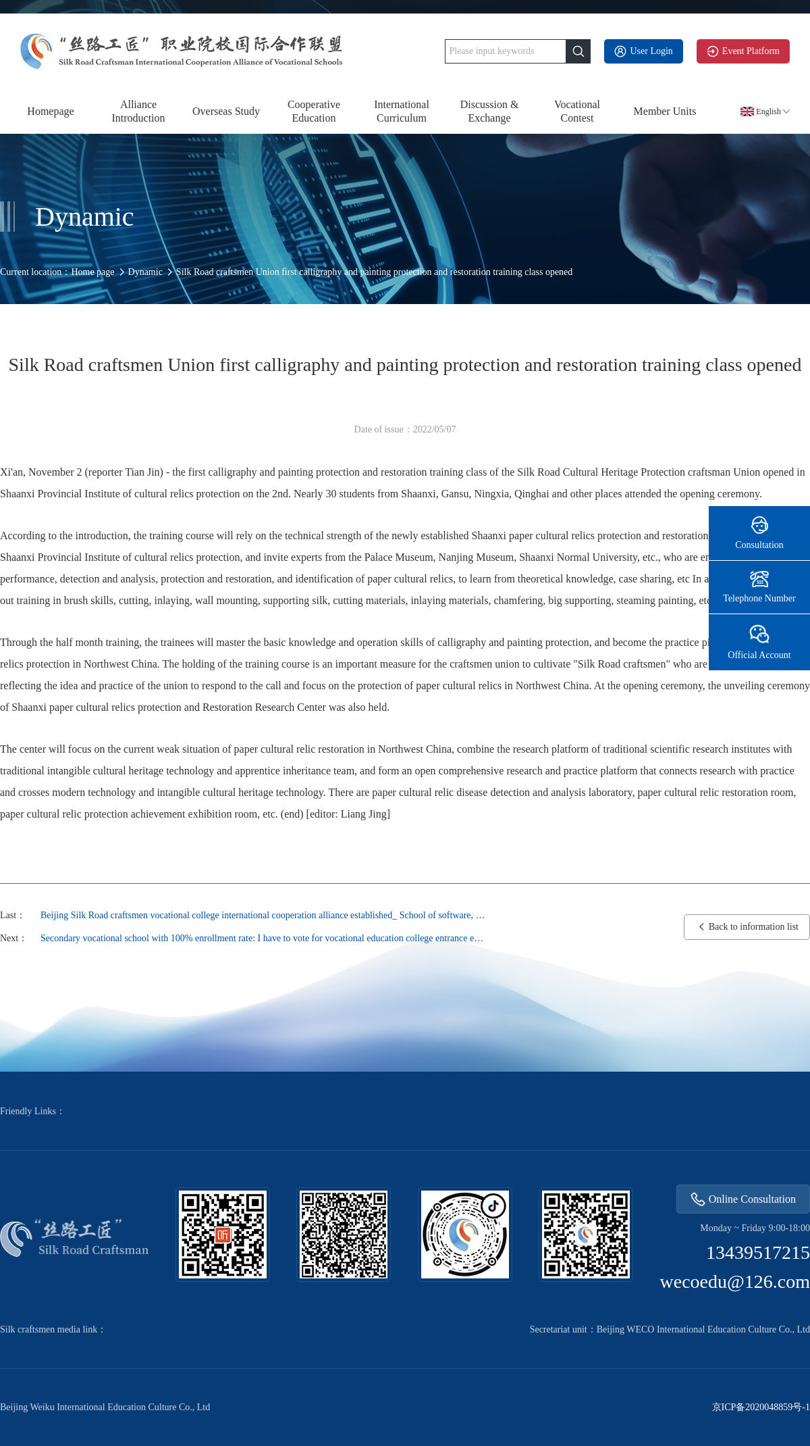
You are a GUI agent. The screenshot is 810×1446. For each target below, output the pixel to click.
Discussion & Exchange (489, 111)
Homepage (50, 111)
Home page (92, 272)
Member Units (665, 111)
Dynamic (145, 272)
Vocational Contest (577, 111)
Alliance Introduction (138, 111)
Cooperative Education (314, 111)
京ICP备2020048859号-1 (761, 1407)
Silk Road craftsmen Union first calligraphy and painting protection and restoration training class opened (374, 272)
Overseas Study (226, 111)
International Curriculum (401, 111)
